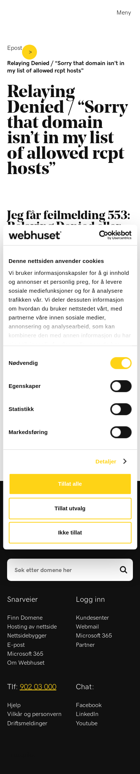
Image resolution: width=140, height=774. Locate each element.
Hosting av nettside (32, 627)
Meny (123, 13)
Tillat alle (70, 484)
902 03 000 (38, 687)
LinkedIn (87, 714)
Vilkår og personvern (34, 714)
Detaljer (106, 461)
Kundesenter (92, 618)
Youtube (86, 723)
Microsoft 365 (25, 654)
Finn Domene (25, 618)
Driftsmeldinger (27, 723)
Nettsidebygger (27, 636)
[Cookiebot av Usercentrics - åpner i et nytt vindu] (99, 235)
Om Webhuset (25, 663)
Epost (14, 48)
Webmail (87, 627)
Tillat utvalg (70, 508)
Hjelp (14, 705)
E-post (16, 645)
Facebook (89, 705)
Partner (85, 645)
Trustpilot (21, 755)
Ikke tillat (70, 532)
